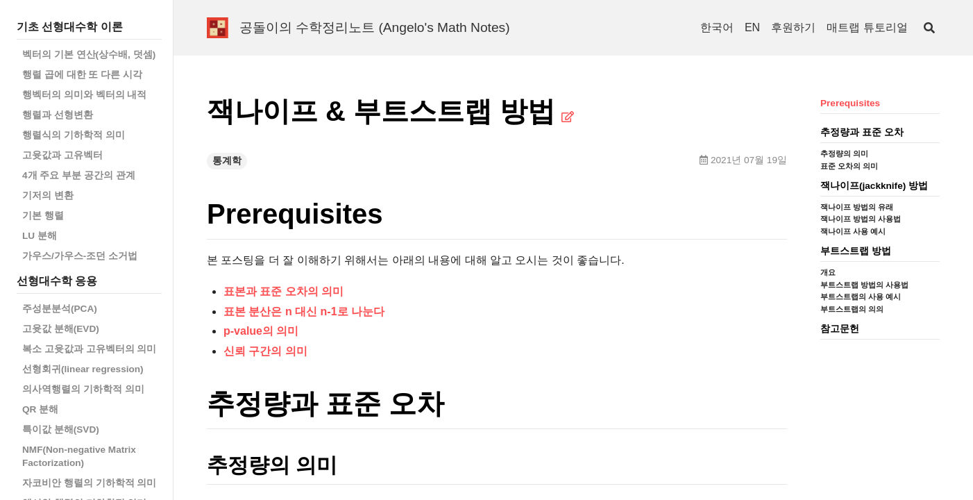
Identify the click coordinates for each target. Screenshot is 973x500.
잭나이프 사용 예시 (853, 231)
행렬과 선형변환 (57, 115)
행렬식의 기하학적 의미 (73, 135)
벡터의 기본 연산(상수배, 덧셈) (88, 54)
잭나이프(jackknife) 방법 (874, 186)
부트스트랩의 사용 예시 (860, 296)
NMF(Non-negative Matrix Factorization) (79, 456)
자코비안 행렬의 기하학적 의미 (89, 483)
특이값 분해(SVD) (60, 429)
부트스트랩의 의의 (851, 309)
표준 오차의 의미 (849, 166)
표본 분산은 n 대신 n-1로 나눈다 (303, 311)
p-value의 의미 (260, 331)
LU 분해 (39, 236)
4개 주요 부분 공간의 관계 (78, 175)
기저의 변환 (48, 195)
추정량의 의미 (844, 153)
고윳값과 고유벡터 (62, 155)
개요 (828, 272)
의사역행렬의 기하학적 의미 (83, 389)
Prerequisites (850, 103)
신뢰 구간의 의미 (265, 351)
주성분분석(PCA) (59, 308)
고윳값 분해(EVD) (60, 329)
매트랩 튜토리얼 (867, 27)
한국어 (717, 27)
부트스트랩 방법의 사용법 (864, 285)
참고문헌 (839, 329)
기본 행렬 (43, 215)
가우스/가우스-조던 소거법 (79, 256)
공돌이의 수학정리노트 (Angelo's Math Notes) (374, 27)
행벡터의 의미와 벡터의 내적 (84, 95)
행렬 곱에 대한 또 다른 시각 (82, 74)
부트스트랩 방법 (855, 251)
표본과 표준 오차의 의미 (283, 291)
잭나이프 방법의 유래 (856, 207)
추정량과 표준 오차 (862, 132)
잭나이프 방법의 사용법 (860, 219)
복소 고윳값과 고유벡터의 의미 (89, 349)
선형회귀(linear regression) (83, 369)
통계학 (227, 161)
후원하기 (793, 27)
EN (752, 27)
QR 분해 (40, 409)
